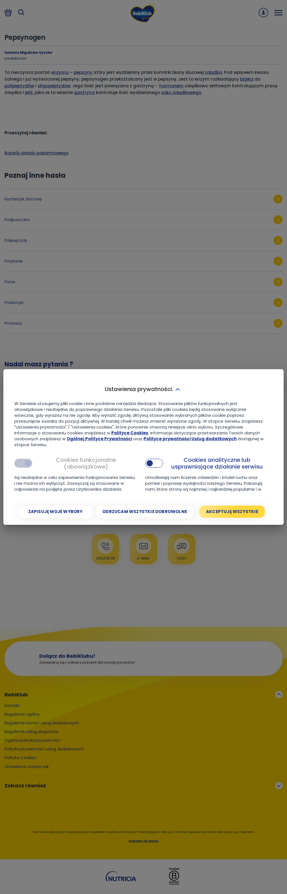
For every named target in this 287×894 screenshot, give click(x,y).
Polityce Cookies (129, 433)
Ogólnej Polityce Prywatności (99, 439)
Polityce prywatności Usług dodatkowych (190, 439)
